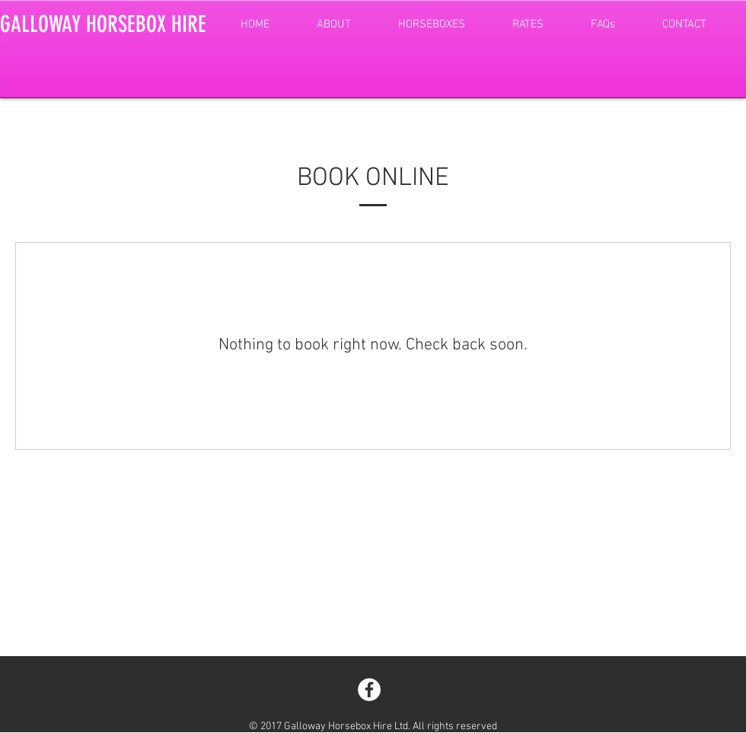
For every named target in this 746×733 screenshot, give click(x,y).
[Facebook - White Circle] (369, 689)
